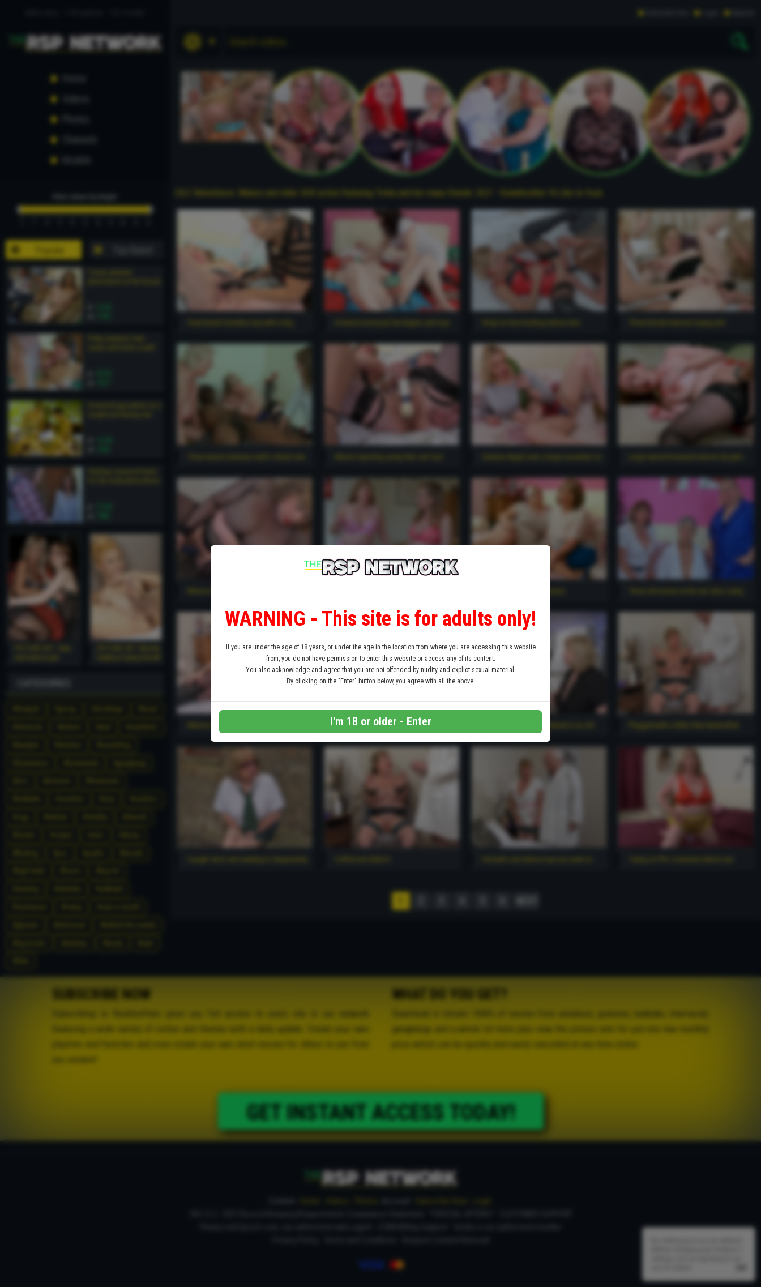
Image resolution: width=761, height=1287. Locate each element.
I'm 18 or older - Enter (380, 721)
